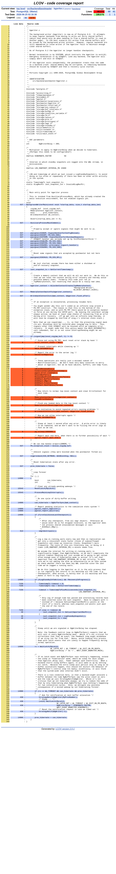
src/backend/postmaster (39, 8)
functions (76, 9)
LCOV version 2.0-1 (65, 869)
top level (20, 8)
